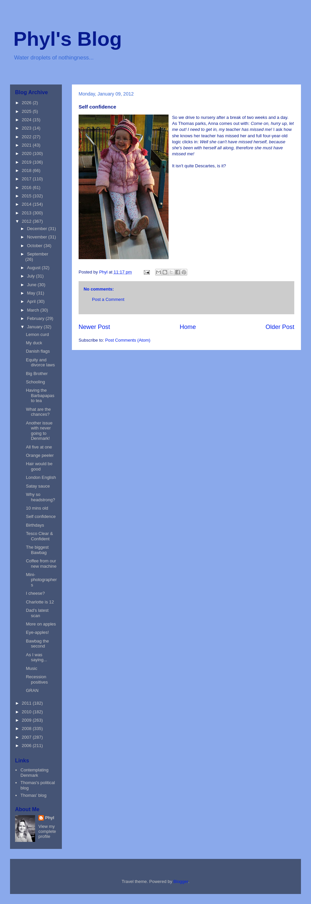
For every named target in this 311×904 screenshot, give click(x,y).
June (32, 284)
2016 (27, 187)
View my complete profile (47, 831)
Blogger (181, 881)
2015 (27, 195)
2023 (27, 128)
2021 (27, 145)
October (35, 245)
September (37, 253)
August (34, 267)
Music (31, 668)
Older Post (280, 327)
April (32, 301)
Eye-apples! (37, 632)
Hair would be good (39, 466)
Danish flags (38, 351)
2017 (27, 178)
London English (41, 477)
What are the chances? (38, 412)
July (31, 276)
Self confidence (41, 516)
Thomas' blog (33, 795)
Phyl (49, 817)
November (37, 236)
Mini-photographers (41, 579)
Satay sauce (38, 486)
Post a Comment (108, 299)
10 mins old (37, 508)
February (36, 318)
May (31, 293)
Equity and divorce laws (40, 362)
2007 (27, 737)
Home (188, 327)
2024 (27, 119)
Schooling (35, 381)
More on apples (41, 623)
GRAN (32, 690)
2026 (27, 102)
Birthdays (35, 525)
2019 (27, 162)
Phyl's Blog (67, 39)
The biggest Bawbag (37, 550)
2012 (27, 221)
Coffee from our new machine (41, 563)
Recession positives (37, 679)
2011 (27, 703)
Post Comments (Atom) (127, 340)
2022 (27, 136)
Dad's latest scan (37, 613)
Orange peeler (40, 455)
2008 (27, 728)
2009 (27, 720)
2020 (27, 153)
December (37, 228)
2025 (27, 111)
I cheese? (35, 593)
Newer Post (94, 327)
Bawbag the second (37, 644)
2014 (27, 204)
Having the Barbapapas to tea (40, 395)
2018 (27, 170)
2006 (27, 745)
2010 (27, 711)
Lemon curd (37, 334)
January (35, 326)
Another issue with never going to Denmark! (39, 430)
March (33, 310)
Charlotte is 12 (40, 601)
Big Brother (36, 373)
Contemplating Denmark (34, 772)
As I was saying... (36, 657)
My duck (34, 342)
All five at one (39, 446)
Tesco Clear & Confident (39, 536)
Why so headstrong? (40, 497)
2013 (27, 212)
